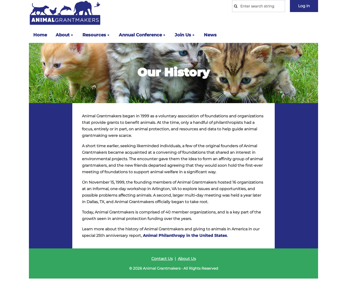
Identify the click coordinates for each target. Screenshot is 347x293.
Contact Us (162, 258)
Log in (304, 6)
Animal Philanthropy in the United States (185, 235)
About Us (187, 258)
